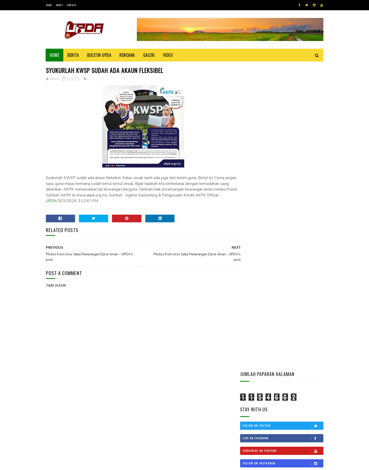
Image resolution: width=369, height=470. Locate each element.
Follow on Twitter (283, 121)
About (59, 5)
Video (168, 55)
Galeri (149, 55)
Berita (73, 55)
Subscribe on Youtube (283, 146)
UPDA (110, 201)
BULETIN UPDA (99, 55)
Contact (71, 5)
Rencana (127, 55)
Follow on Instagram (283, 158)
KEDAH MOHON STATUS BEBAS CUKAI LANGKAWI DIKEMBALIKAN (296, 308)
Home (49, 5)
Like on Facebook (283, 133)
